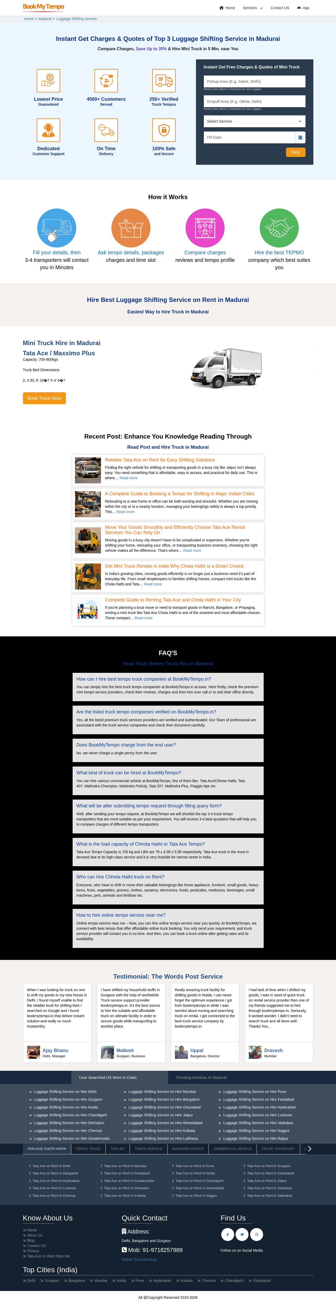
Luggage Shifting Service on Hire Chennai (67, 1131)
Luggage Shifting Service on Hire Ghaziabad (164, 1107)
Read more (129, 478)
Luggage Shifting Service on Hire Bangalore (163, 1099)
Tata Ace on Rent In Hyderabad (54, 1181)
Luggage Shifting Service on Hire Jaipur (160, 1115)
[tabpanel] (168, 1129)
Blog (31, 1240)
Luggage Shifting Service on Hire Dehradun (68, 1123)
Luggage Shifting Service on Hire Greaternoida (71, 1138)
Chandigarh (234, 1280)
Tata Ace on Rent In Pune (192, 1166)
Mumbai (100, 1280)
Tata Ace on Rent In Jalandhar (268, 1196)
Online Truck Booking (139, 1259)
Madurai (45, 19)
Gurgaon (52, 1280)
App (303, 8)
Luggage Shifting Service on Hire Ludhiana (163, 1138)
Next (295, 152)
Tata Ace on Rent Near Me (48, 1256)
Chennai (208, 1280)
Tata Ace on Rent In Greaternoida (127, 1181)
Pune (140, 1280)
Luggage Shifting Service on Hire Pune (254, 1092)
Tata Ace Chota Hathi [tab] (47, 1149)
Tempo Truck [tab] (88, 1149)
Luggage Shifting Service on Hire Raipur (255, 1138)
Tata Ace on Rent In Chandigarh (197, 1181)
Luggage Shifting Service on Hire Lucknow (257, 1115)
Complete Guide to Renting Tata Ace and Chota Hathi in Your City (173, 600)
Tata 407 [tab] (117, 1149)
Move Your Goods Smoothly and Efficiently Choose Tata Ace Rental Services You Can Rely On (175, 530)
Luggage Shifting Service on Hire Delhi (65, 1092)
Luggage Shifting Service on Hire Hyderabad (258, 1107)
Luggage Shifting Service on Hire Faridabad (258, 1099)
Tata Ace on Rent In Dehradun (124, 1188)
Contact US (280, 8)
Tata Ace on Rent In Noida (193, 1173)
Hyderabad (162, 1280)
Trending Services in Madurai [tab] (201, 1077)
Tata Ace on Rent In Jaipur (265, 1181)
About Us (34, 1235)
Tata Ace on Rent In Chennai (52, 1196)
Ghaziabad (262, 1280)
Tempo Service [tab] (148, 1149)
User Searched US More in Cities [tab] (108, 1077)
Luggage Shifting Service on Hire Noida (65, 1107)
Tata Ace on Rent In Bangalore (53, 1173)
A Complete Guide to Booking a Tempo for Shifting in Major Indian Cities (180, 493)
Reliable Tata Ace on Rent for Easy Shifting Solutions (160, 460)
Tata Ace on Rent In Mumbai (123, 1166)
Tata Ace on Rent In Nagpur (194, 1196)
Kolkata (187, 1280)
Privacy (33, 1251)
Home (227, 8)
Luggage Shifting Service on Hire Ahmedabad (165, 1123)
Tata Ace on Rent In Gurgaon (267, 1166)
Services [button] (250, 8)
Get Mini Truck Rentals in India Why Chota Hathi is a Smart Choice (174, 566)
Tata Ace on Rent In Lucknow (52, 1188)
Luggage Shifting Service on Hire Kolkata (161, 1131)
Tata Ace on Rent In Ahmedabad (197, 1188)
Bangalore (76, 1280)
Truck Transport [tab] (278, 1149)
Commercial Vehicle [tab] (232, 1149)
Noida (121, 1280)
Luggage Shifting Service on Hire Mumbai (162, 1092)
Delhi (31, 1280)
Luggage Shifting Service (76, 19)
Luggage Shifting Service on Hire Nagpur (255, 1131)
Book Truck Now (44, 398)
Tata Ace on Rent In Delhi (49, 1166)
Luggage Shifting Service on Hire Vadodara (257, 1123)
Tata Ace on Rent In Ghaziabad (268, 1173)
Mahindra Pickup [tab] (188, 1149)
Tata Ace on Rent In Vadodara (267, 1188)
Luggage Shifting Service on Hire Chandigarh (70, 1115)
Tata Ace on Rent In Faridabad (125, 1173)
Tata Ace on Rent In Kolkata (123, 1196)
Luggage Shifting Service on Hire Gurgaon (68, 1099)
